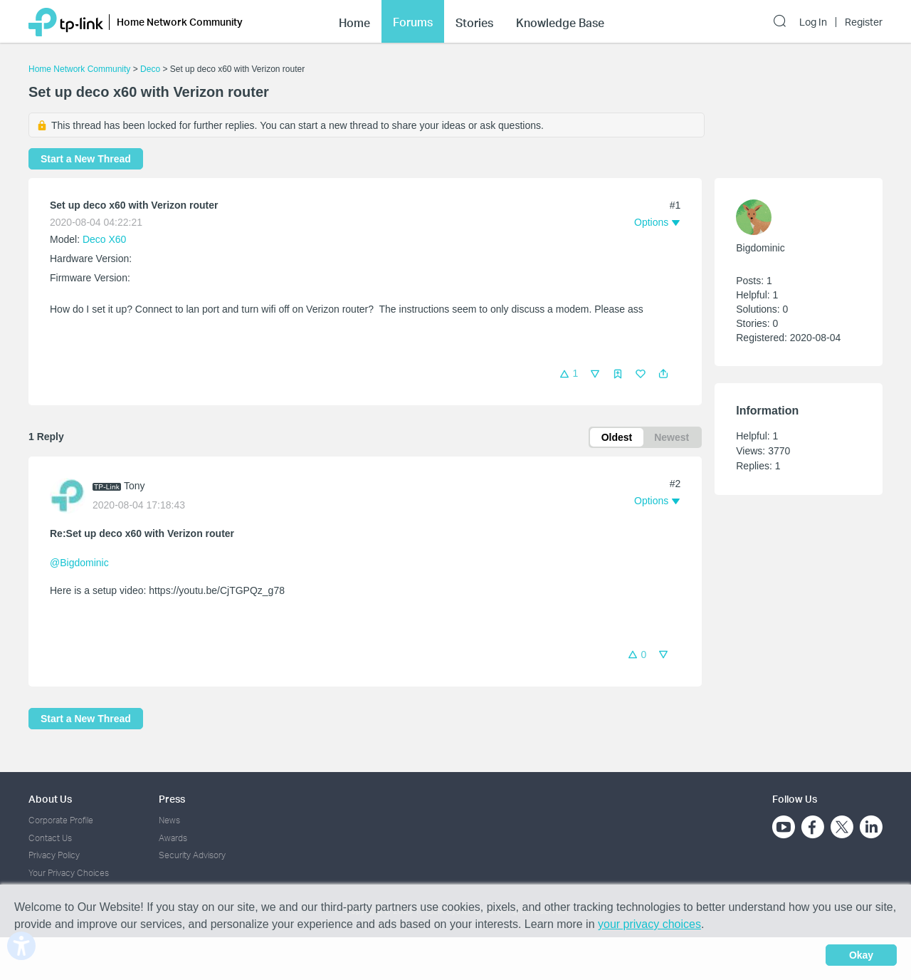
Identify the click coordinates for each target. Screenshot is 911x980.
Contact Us (50, 838)
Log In (813, 22)
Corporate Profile (60, 820)
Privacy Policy (54, 855)
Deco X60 (104, 239)
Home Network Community (79, 69)
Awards (173, 838)
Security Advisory (192, 855)
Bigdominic (760, 248)
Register (864, 22)
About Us (50, 799)
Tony (134, 485)
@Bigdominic (79, 562)
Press (172, 799)
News (169, 820)
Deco (150, 69)
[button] (663, 374)
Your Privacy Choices (68, 872)
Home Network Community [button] (180, 22)
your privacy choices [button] (649, 924)
